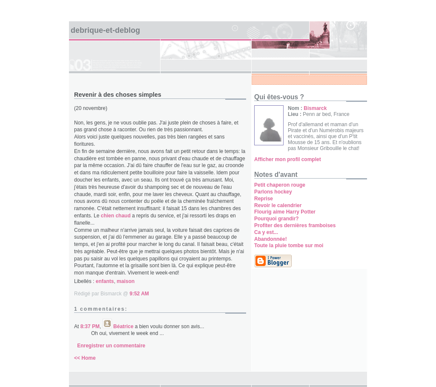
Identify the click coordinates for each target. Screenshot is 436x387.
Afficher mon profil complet (287, 159)
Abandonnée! (270, 239)
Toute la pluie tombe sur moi (288, 245)
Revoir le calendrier (277, 205)
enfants (105, 281)
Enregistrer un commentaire (111, 346)
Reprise (263, 199)
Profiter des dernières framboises (295, 225)
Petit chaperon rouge (279, 185)
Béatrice (123, 326)
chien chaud (116, 216)
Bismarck (315, 108)
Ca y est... (266, 232)
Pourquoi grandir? (276, 219)
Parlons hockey (273, 192)
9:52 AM (139, 294)
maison (126, 281)
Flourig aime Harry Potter (285, 212)
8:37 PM (90, 326)
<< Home (85, 358)
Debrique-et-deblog (105, 30)
